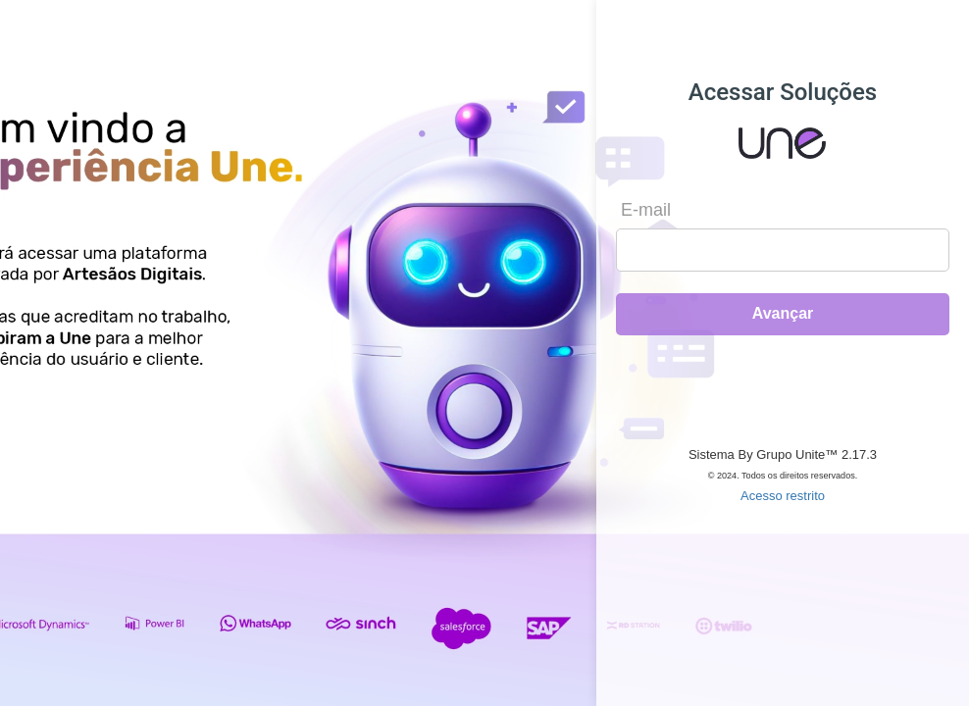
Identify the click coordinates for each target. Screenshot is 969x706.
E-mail (646, 210)
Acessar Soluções (782, 92)
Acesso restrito (782, 495)
